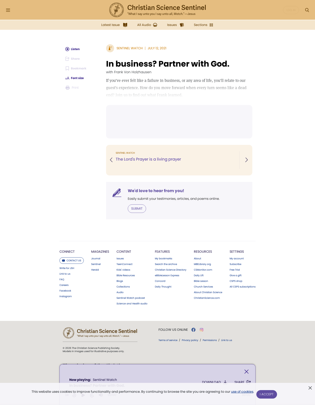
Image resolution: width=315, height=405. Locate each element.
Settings (237, 251)
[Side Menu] (8, 10)
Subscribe (235, 264)
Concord (160, 280)
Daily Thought (163, 286)
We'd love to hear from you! (156, 190)
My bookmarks (163, 258)
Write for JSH (66, 268)
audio (132, 303)
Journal (95, 258)
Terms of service (168, 339)
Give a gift (235, 275)
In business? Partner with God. (167, 64)
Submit (137, 208)
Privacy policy (190, 339)
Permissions (210, 339)
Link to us (64, 273)
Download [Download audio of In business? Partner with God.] (215, 383)
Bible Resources (126, 275)
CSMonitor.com (203, 269)
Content (124, 251)
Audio (120, 292)
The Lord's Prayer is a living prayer (149, 159)
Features (162, 251)
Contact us (71, 260)
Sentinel (96, 264)
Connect (67, 251)
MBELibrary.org (202, 264)
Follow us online (173, 329)
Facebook (65, 290)
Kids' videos (123, 269)
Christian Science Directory (170, 269)
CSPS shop (236, 280)
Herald (95, 269)
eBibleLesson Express (167, 275)
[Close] (246, 372)
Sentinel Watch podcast (131, 297)
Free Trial (235, 269)
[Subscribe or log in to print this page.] (73, 88)
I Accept (267, 394)
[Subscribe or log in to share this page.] (74, 59)
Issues (120, 258)
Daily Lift (199, 275)
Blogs (120, 280)
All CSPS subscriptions (243, 286)
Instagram (65, 296)
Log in (291, 10)
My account (237, 258)
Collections (123, 286)
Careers (64, 284)
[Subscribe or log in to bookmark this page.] (77, 68)
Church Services (203, 286)
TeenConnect (124, 264)
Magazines (100, 251)
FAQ (61, 279)
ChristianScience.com (207, 297)
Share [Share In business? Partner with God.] (242, 383)
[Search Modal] (307, 10)
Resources (203, 251)
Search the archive (166, 264)
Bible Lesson (201, 280)
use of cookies (242, 393)
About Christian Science (208, 292)
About (197, 258)
